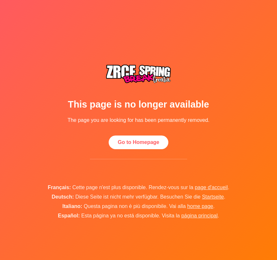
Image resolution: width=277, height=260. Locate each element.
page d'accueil (211, 187)
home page (200, 206)
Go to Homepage (138, 142)
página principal (199, 215)
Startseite (213, 197)
